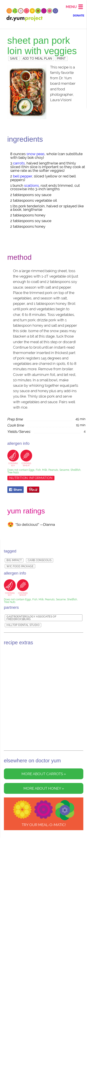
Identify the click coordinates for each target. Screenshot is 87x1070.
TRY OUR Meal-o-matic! (44, 825)
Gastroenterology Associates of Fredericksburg (31, 618)
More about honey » (43, 788)
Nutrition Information (31, 478)
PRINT (61, 58)
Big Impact (14, 560)
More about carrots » (43, 774)
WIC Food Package (20, 566)
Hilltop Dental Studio (23, 625)
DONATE (78, 15)
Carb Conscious (39, 560)
